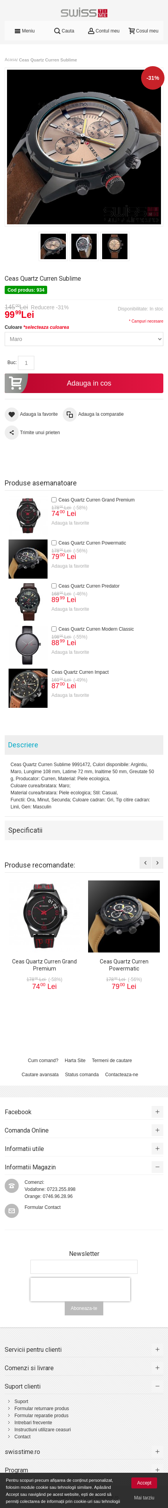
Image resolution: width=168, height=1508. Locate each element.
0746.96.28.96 (58, 1196)
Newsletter (84, 1254)
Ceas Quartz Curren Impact (80, 672)
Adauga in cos (58, 383)
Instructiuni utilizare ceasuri (42, 1429)
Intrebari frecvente (33, 1422)
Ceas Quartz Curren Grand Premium (96, 500)
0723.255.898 (61, 1189)
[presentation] (80, 1289)
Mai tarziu (144, 1498)
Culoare (37, 327)
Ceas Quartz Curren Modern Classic (96, 629)
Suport (21, 1401)
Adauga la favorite (70, 523)
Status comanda (82, 1074)
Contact (22, 1436)
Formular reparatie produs (41, 1415)
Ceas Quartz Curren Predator (89, 586)
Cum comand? (43, 1060)
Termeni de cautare (112, 1060)
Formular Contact (43, 1207)
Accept (144, 1483)
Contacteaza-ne (121, 1074)
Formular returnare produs (41, 1408)
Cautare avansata (40, 1074)
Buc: (12, 362)
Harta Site (75, 1060)
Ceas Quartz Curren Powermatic (92, 543)
